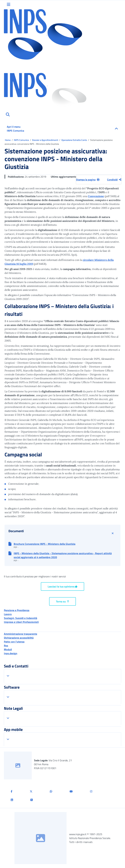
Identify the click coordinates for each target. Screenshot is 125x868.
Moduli (8, 649)
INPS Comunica (21, 140)
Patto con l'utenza (14, 642)
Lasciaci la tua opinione (62, 586)
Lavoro (8, 614)
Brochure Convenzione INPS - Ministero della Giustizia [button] (44, 544)
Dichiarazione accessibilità (19, 638)
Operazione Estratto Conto (74, 140)
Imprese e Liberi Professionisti (21, 622)
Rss (6, 645)
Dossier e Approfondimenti (45, 140)
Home (8, 140)
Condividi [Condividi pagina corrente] (114, 180)
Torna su (62, 601)
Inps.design (10, 653)
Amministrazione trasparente (20, 634)
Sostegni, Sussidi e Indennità (20, 618)
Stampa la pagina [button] (87, 180)
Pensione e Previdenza (16, 610)
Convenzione (96, 196)
